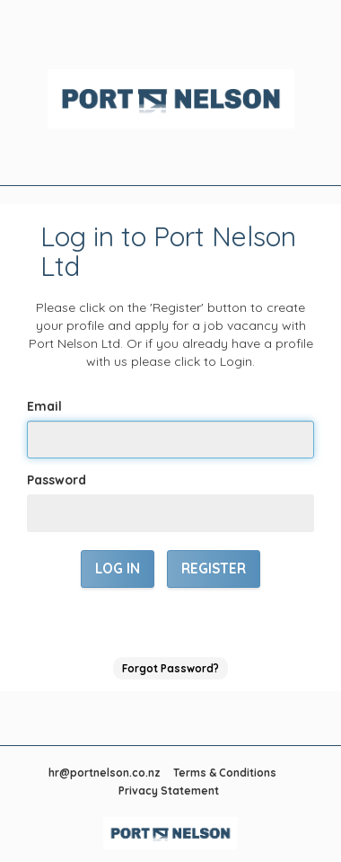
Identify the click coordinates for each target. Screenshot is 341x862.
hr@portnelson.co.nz (104, 772)
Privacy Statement (168, 790)
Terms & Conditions (224, 772)
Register (213, 568)
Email (44, 406)
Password (56, 480)
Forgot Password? (170, 668)
